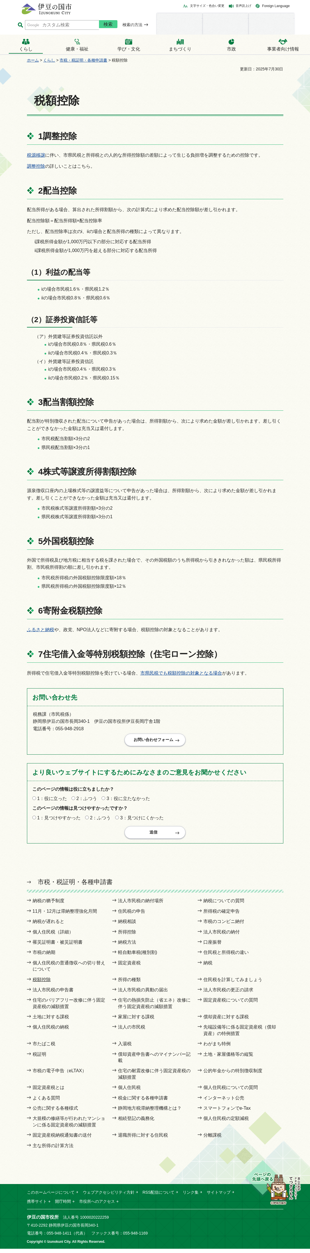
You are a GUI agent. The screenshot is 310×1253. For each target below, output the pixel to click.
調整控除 (36, 166)
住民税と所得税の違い (226, 956)
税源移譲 (36, 155)
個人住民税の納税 (51, 1031)
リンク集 (191, 1196)
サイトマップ (219, 1196)
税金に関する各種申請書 (143, 1102)
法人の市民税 (131, 1031)
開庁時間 (63, 1206)
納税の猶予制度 (48, 905)
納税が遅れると (48, 925)
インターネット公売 (223, 1102)
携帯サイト (37, 1206)
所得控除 (127, 936)
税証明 (39, 1058)
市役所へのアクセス (97, 1206)
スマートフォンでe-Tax (227, 1112)
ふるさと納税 (40, 629)
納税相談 (127, 925)
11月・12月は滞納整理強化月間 (65, 915)
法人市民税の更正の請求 (228, 994)
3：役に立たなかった (128, 800)
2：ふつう (86, 800)
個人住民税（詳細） (53, 936)
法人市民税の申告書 (53, 994)
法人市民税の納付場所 (140, 905)
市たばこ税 (44, 1048)
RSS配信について (159, 1196)
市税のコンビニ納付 (223, 925)
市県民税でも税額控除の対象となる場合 (181, 673)
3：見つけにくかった (142, 819)
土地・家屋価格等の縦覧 (228, 1058)
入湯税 (125, 1048)
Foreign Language (276, 6)
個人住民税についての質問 (230, 1091)
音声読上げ (243, 5)
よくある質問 (46, 1102)
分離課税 (212, 1139)
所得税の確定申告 (221, 915)
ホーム (33, 60)
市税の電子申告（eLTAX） (60, 1075)
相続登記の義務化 (136, 1122)
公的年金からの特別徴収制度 (232, 1075)
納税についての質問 (223, 905)
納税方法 (127, 946)
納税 (207, 967)
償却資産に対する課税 (226, 1021)
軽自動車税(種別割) (137, 956)
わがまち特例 (217, 1048)
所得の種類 (129, 983)
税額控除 (42, 983)
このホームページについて (51, 1196)
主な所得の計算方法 (53, 1149)
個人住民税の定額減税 (226, 1122)
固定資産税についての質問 (230, 1004)
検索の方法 (132, 24)
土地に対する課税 (51, 1021)
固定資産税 (129, 967)
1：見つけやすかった (59, 819)
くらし (49, 60)
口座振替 (212, 946)
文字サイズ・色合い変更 (207, 5)
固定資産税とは (48, 1091)
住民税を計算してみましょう (232, 983)
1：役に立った (52, 800)
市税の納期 (44, 956)
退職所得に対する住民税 (143, 1139)
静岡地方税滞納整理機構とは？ (150, 1112)
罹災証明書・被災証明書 (58, 946)
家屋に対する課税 (136, 1021)
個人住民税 (129, 1091)
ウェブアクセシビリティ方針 (108, 1196)
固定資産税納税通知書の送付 (62, 1139)
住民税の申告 (131, 915)
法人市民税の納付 (221, 936)
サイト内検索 (20, 25)
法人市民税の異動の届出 (143, 994)
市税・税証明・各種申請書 (83, 60)
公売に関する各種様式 (55, 1112)
